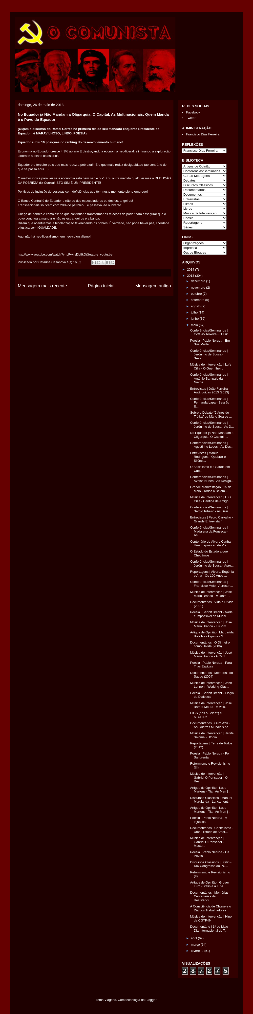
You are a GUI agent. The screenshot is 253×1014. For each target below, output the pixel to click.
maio (195, 325)
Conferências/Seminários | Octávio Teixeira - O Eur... (210, 332)
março (196, 944)
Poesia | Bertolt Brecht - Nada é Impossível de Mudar (211, 614)
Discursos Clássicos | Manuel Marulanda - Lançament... (211, 800)
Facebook (193, 112)
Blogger (151, 1000)
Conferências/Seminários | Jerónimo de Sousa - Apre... (211, 563)
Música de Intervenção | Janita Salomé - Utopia (211, 735)
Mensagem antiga (153, 285)
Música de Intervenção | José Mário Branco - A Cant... (211, 654)
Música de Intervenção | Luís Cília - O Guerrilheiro (210, 366)
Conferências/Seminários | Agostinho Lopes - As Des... (211, 445)
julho (195, 312)
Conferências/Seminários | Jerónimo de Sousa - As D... (212, 424)
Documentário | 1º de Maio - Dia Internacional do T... (210, 928)
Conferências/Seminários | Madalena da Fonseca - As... (209, 531)
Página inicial (101, 285)
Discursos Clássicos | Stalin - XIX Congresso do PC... (210, 864)
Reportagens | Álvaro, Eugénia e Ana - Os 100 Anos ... (212, 573)
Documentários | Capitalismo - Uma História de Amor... (211, 830)
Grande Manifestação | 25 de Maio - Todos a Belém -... (210, 489)
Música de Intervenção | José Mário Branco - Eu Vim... (211, 624)
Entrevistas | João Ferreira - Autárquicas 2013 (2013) (210, 390)
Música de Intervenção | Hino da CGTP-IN (211, 918)
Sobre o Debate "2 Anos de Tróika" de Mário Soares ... (211, 414)
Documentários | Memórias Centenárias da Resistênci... (209, 896)
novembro (198, 287)
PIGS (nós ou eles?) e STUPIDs (206, 715)
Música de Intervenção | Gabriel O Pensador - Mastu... (207, 842)
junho (195, 318)
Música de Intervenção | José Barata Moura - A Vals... (211, 705)
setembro (198, 300)
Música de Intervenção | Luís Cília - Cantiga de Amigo (210, 499)
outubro (197, 293)
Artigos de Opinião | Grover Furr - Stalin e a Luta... (209, 884)
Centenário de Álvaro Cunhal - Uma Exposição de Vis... (211, 543)
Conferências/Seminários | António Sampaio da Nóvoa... (209, 378)
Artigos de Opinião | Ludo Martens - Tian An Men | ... (210, 789)
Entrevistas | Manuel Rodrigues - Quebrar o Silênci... (208, 456)
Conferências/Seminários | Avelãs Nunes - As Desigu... (211, 479)
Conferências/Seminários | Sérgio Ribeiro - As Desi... (210, 509)
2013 (191, 275)
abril (194, 938)
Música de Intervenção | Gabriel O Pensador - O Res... (209, 777)
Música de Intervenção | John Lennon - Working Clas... (211, 685)
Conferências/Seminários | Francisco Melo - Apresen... (211, 584)
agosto (196, 306)
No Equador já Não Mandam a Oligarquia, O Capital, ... (211, 435)
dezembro (198, 281)
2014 (191, 269)
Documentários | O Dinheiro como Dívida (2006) (210, 644)
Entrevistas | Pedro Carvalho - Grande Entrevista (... (211, 519)
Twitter (190, 118)
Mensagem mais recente (42, 285)
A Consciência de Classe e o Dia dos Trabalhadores (210, 908)
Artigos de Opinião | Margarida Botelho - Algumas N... (211, 634)
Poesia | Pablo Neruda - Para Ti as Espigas (211, 664)
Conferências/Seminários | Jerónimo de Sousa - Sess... (209, 354)
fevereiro (197, 951)
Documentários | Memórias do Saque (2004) (211, 675)
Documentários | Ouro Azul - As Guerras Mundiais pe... (210, 725)
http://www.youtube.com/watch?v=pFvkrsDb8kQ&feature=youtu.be (65, 254)
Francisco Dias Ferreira (202, 134)
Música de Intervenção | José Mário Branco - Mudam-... (211, 594)
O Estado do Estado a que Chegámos (209, 553)
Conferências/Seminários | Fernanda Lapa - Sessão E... (209, 402)
